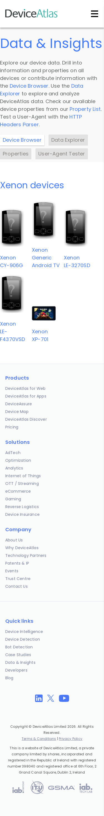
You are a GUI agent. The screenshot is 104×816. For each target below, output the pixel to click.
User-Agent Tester (61, 153)
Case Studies (18, 654)
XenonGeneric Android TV (46, 257)
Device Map (17, 411)
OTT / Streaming (22, 483)
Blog (9, 678)
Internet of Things (23, 476)
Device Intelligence (24, 631)
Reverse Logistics (22, 506)
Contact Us (16, 586)
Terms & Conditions (39, 738)
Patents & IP (17, 563)
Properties (16, 153)
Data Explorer (68, 139)
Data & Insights (20, 662)
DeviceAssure (18, 404)
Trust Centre (18, 578)
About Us (14, 540)
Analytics (14, 468)
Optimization (18, 460)
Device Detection (22, 639)
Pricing (11, 427)
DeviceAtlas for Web (25, 388)
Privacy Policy (70, 738)
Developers (16, 670)
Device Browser (29, 85)
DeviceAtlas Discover (26, 419)
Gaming (13, 499)
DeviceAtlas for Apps (25, 396)
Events (11, 571)
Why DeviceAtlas (22, 548)
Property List (85, 109)
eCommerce (18, 491)
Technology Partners (26, 555)
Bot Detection (19, 647)
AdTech (13, 452)
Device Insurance (22, 514)
